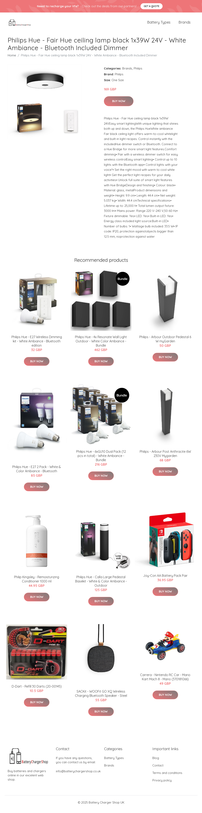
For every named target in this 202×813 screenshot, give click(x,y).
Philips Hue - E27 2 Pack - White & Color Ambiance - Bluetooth (36, 472)
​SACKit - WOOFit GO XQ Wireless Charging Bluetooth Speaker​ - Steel (101, 697)
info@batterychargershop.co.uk (78, 775)
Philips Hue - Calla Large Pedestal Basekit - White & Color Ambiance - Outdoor (101, 584)
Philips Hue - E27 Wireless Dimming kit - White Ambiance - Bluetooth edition (36, 345)
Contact (157, 769)
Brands (184, 24)
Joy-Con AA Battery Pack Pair (165, 579)
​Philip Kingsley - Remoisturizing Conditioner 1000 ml (36, 582)
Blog (155, 761)
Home (12, 59)
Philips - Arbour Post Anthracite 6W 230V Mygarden (165, 457)
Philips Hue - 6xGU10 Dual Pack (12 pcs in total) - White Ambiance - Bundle (101, 459)
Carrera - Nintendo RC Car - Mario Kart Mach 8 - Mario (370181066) (165, 680)
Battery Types (158, 24)
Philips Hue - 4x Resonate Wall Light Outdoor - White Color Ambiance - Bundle (101, 345)
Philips (138, 72)
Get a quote (151, 6)
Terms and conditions (167, 776)
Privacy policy (162, 784)
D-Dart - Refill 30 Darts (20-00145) (37, 690)
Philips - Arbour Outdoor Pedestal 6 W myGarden (165, 343)
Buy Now (118, 105)
